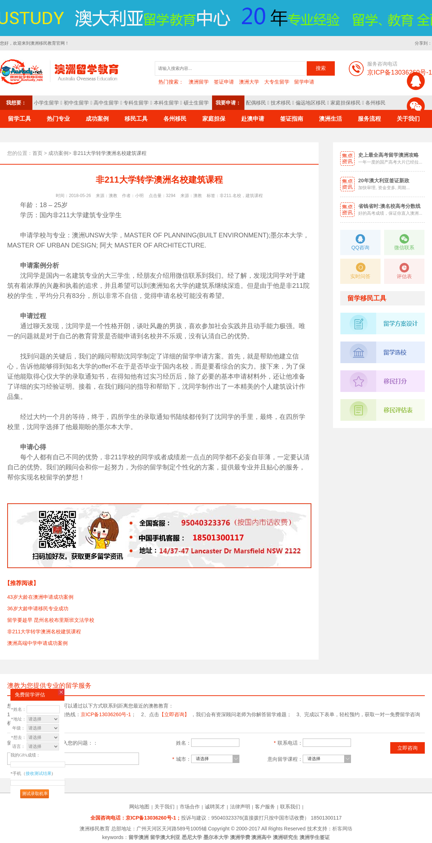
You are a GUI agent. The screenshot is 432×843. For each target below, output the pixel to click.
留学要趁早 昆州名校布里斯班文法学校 (50, 620)
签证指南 (291, 119)
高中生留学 (106, 103)
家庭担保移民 (345, 103)
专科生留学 (136, 103)
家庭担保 (213, 119)
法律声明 (240, 806)
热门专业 (58, 119)
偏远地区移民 (311, 103)
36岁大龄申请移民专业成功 (37, 608)
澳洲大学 (249, 82)
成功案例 (97, 119)
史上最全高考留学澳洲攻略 (388, 155)
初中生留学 (76, 103)
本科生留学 (166, 103)
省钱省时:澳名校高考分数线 (389, 206)
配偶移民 (256, 103)
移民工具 (136, 119)
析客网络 (342, 828)
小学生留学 (46, 103)
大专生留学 (276, 82)
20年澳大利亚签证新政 (383, 180)
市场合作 (190, 806)
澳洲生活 (330, 119)
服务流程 (369, 119)
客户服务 (265, 806)
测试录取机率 (35, 793)
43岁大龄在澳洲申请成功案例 (40, 597)
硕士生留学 (196, 103)
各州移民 (375, 103)
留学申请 (304, 82)
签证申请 (224, 82)
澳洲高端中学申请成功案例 (37, 643)
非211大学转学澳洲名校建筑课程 (44, 631)
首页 (37, 153)
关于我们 (164, 806)
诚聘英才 (215, 806)
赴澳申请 (252, 119)
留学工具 (19, 119)
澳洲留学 (199, 82)
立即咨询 (407, 748)
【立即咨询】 (174, 714)
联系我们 (290, 806)
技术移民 (281, 103)
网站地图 (139, 806)
